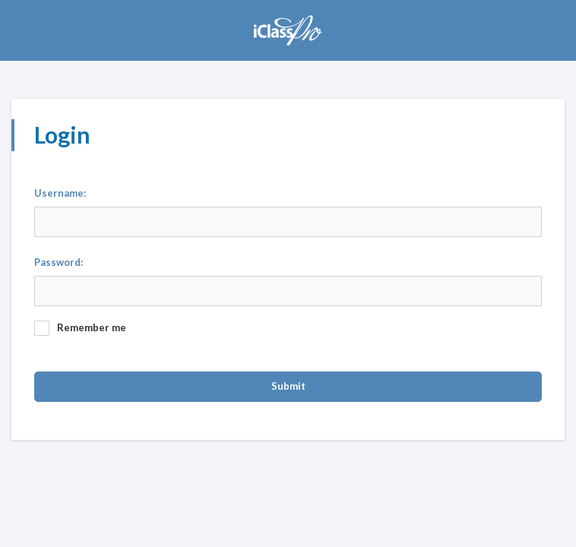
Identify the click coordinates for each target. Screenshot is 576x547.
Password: (58, 262)
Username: (60, 193)
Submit (288, 386)
